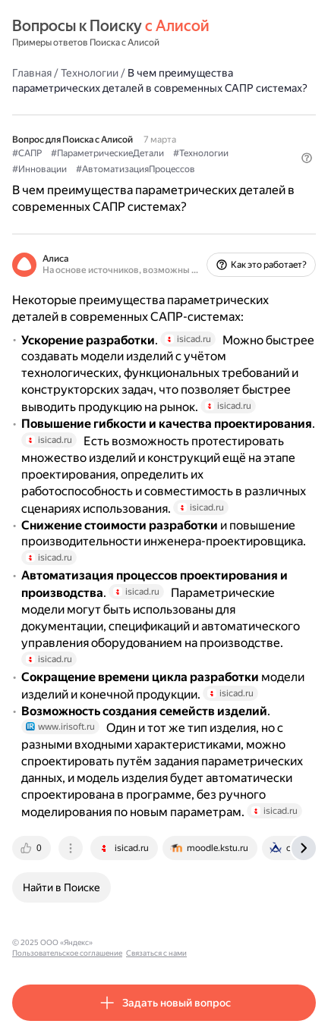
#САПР (27, 153)
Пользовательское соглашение (154, 942)
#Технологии (201, 153)
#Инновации (39, 169)
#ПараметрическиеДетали (107, 153)
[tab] (32, 848)
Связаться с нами (243, 942)
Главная (32, 73)
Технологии (89, 73)
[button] (307, 158)
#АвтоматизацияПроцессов (135, 169)
